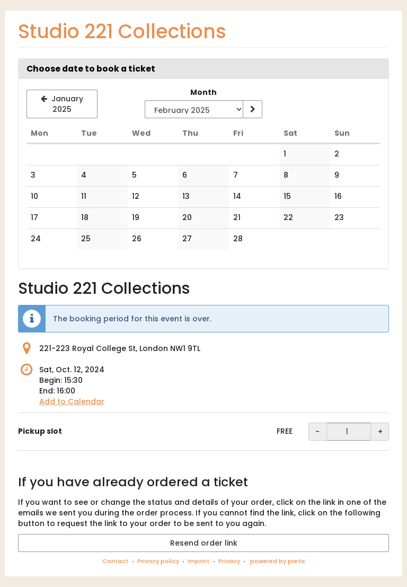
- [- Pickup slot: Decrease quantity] (317, 431)
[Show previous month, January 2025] (62, 104)
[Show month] (252, 109)
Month (203, 92)
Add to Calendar (71, 401)
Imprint (198, 561)
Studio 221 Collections (122, 31)
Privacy (229, 561)
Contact (115, 561)
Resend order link (203, 543)
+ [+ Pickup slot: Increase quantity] (380, 431)
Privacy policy (158, 561)
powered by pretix (277, 561)
